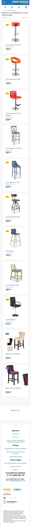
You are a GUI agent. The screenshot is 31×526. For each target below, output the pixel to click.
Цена (10, 17)
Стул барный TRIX (13, 183)
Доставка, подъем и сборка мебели (16, 463)
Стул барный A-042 (13, 45)
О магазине (15, 434)
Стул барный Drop (13, 217)
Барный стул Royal (13, 354)
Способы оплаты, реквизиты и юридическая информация (15, 441)
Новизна (4, 17)
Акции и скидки (15, 466)
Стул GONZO (10, 320)
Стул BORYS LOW (12, 285)
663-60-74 (15, 475)
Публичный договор (15, 456)
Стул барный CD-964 (13, 148)
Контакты (15, 437)
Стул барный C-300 (13, 79)
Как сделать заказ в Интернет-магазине (15, 452)
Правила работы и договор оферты (15, 448)
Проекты (15, 469)
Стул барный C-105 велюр (13, 114)
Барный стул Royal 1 (13, 388)
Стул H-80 (9, 251)
